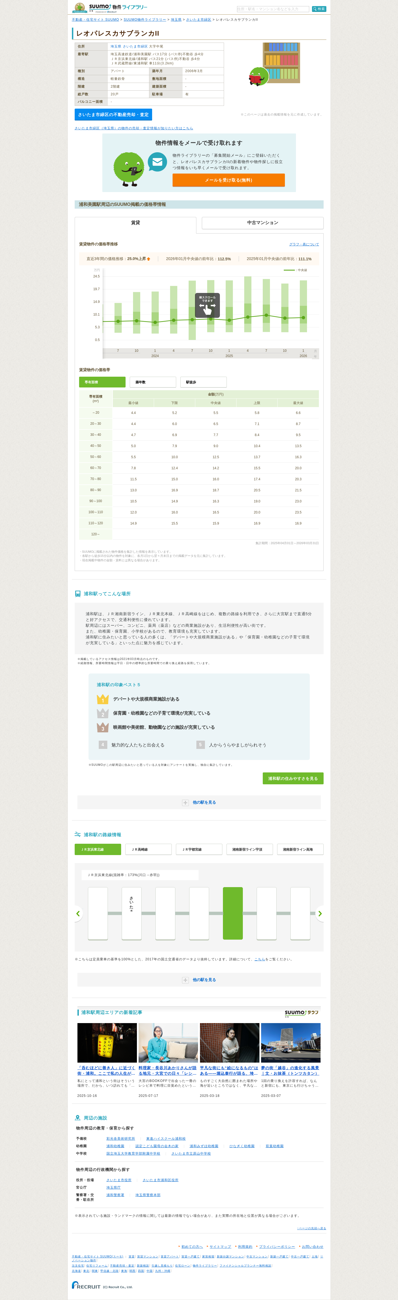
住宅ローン (182, 1265)
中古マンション (257, 1256)
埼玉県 (176, 20)
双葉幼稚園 (275, 1146)
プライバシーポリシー (277, 1247)
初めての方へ (192, 1247)
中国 (150, 1270)
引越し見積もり (162, 1265)
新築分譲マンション (230, 1256)
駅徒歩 (191, 382)
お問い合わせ (313, 1247)
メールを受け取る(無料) (229, 180)
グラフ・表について (304, 244)
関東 (95, 1270)
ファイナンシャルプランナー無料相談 (245, 1265)
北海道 (76, 1270)
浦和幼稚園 (115, 1146)
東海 (124, 1270)
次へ (319, 913)
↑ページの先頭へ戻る (311, 1228)
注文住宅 (78, 1265)
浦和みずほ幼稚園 (204, 1146)
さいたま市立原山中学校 (191, 1153)
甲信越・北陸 (109, 1270)
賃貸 (132, 1256)
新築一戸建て (279, 1256)
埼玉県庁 (113, 1187)
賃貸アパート (170, 1256)
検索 (321, 9)
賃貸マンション (147, 1256)
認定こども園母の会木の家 (157, 1146)
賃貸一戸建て (190, 1256)
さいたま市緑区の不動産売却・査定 (113, 114)
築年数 (140, 382)
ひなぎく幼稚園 (242, 1146)
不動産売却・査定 (122, 1265)
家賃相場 (208, 1256)
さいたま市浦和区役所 (161, 1180)
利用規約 (245, 1247)
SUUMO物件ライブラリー (145, 20)
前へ (79, 913)
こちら (259, 959)
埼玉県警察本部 (148, 1195)
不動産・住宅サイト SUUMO (95, 20)
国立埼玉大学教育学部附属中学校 (133, 1153)
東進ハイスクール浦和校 (166, 1139)
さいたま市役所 (119, 1180)
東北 (86, 1270)
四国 (141, 1270)
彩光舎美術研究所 (120, 1139)
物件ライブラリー (205, 1265)
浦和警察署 (115, 1195)
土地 (315, 1256)
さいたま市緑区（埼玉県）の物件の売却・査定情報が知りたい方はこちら (134, 128)
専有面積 (91, 382)
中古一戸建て (300, 1256)
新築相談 (143, 1265)
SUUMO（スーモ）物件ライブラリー (109, 8)
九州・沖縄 (162, 1270)
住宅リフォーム (97, 1265)
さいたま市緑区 (198, 20)
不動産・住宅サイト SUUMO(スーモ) (98, 1256)
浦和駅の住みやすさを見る (293, 778)
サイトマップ (220, 1247)
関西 (132, 1270)
